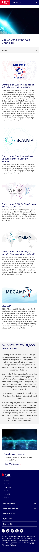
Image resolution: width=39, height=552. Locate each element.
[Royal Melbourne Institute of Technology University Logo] (5, 2)
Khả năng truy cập (27, 538)
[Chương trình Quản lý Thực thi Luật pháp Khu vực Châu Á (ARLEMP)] (19, 71)
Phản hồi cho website (9, 540)
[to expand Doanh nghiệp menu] (35, 524)
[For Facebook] (3, 531)
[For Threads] (7, 531)
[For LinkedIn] (17, 531)
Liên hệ (6, 497)
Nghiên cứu (7, 519)
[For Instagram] (12, 531)
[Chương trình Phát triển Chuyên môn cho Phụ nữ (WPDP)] (19, 191)
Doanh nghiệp (8, 524)
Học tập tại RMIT (9, 503)
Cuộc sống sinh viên (10, 508)
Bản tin (6, 480)
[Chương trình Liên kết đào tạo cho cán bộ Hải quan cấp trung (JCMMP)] (19, 238)
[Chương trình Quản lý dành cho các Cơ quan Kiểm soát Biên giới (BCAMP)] (19, 140)
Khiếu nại (21, 540)
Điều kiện (9, 538)
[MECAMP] (19, 292)
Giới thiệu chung (9, 514)
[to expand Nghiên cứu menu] (35, 519)
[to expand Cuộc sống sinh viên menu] (35, 508)
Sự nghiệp (8, 494)
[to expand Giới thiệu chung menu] (35, 513)
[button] (17, 2)
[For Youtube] (21, 531)
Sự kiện (7, 484)
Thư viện (7, 487)
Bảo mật (16, 538)
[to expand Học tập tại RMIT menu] (35, 503)
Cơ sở (6, 490)
